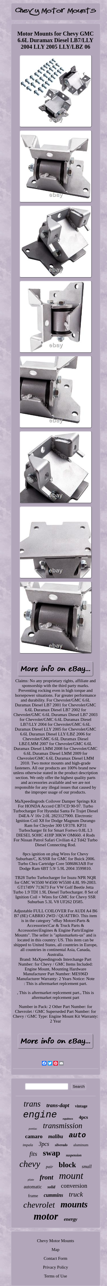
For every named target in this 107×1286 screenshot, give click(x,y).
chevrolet (39, 1204)
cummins (53, 1195)
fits (33, 1153)
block (67, 1165)
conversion (74, 1185)
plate (31, 1179)
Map (56, 1249)
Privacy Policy (55, 1267)
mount (71, 1175)
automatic (33, 1186)
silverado (61, 1145)
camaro (34, 1136)
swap (51, 1152)
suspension (74, 1155)
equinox (68, 1118)
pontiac (33, 1128)
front (46, 1177)
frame (33, 1195)
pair (49, 1166)
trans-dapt (57, 1105)
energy (70, 1219)
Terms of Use (55, 1276)
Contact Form (55, 1258)
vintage (81, 1106)
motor (46, 1216)
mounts (74, 1204)
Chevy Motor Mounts (55, 1240)
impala (28, 1145)
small (87, 1166)
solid (51, 1187)
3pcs (44, 1144)
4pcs (83, 1117)
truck (76, 1194)
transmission (62, 1125)
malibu (55, 1136)
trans (32, 1103)
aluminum (80, 1145)
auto (77, 1135)
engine (40, 1115)
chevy (29, 1164)
